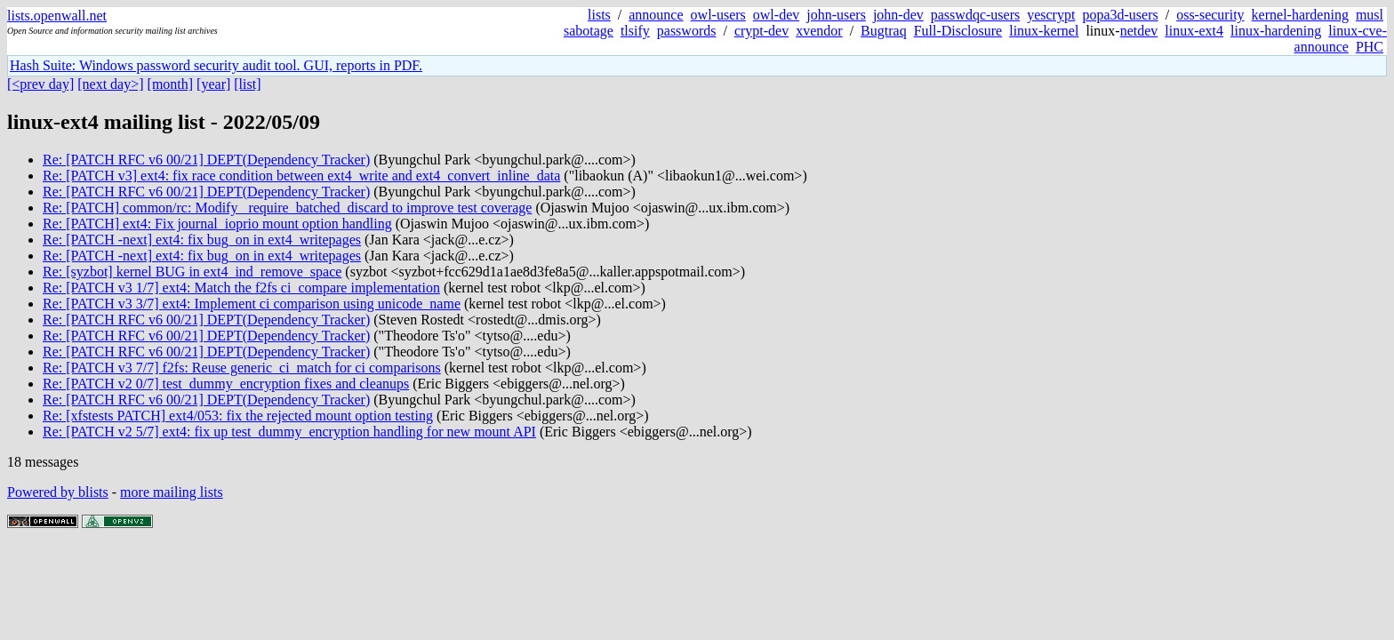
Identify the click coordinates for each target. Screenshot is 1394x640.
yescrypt (1051, 14)
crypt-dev (761, 30)
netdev (1139, 30)
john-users (836, 14)
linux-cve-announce (1340, 38)
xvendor (819, 30)
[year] (213, 84)
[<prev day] (40, 84)
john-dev (898, 14)
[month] (171, 84)
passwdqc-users (975, 14)
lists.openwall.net (57, 15)
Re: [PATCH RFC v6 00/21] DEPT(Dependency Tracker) (206, 159)
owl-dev (776, 14)
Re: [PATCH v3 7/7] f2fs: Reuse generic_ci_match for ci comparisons (242, 367)
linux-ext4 (1194, 30)
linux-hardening (1275, 30)
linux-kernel (1043, 30)
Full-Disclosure (958, 30)
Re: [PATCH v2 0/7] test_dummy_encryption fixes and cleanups (226, 383)
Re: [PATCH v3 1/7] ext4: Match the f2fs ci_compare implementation (241, 287)
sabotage (588, 30)
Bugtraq (884, 30)
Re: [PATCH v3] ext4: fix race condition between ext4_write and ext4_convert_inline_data (301, 175)
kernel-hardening (1300, 14)
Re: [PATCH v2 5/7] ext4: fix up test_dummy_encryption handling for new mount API (289, 431)
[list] (247, 84)
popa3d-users (1120, 14)
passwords (687, 30)
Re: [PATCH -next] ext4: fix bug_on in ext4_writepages (202, 239)
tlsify (635, 30)
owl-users (718, 14)
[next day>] (110, 84)
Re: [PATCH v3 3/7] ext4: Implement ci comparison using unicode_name (252, 303)
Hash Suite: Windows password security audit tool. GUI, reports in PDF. (216, 65)
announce (656, 14)
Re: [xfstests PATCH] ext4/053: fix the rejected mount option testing (238, 415)
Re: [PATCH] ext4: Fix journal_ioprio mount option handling (217, 223)
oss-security (1210, 14)
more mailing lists (171, 492)
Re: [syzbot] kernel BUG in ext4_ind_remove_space (192, 271)
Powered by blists (57, 492)
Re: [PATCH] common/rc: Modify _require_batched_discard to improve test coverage (287, 207)
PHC (1369, 46)
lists (599, 14)
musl (1369, 14)
